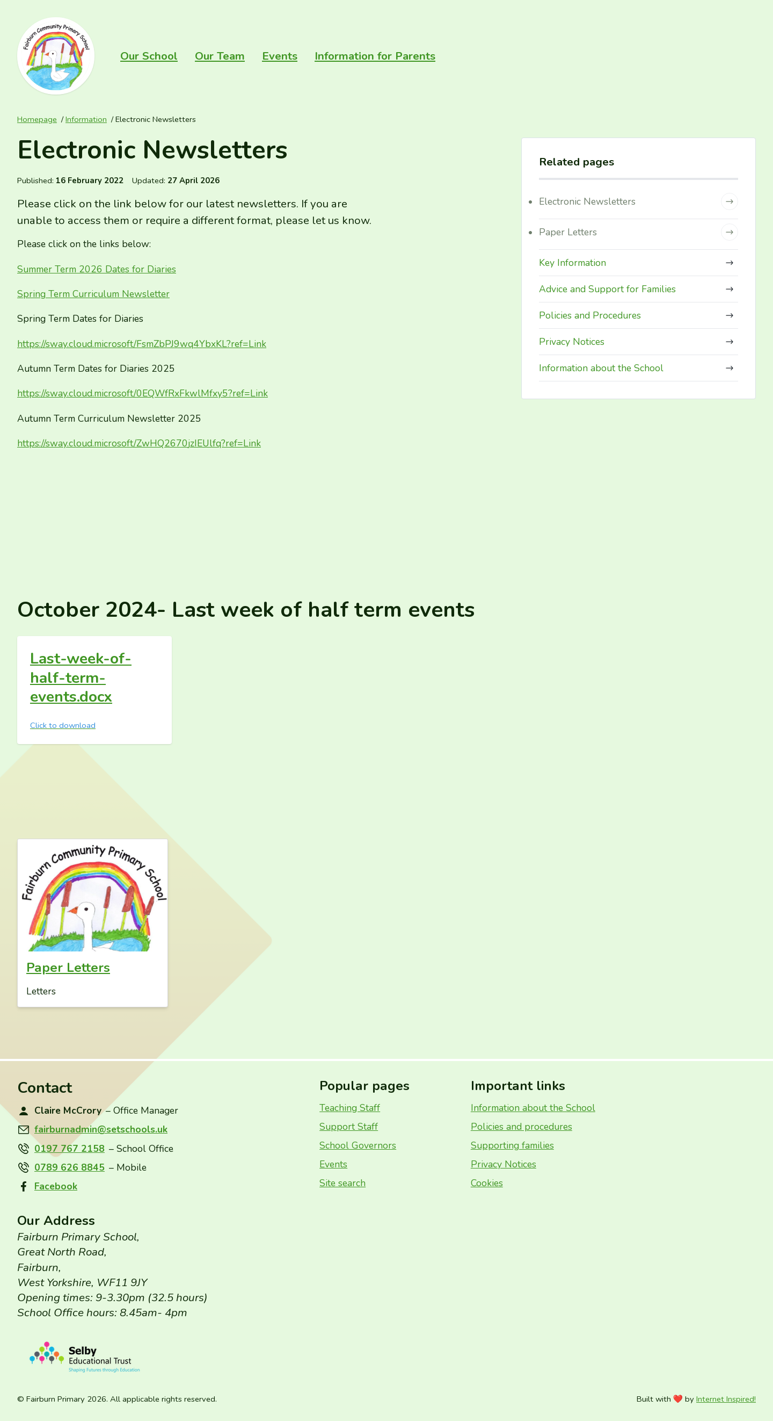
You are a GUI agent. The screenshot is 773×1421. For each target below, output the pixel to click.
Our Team (220, 55)
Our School (149, 55)
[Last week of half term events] (94, 690)
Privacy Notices (638, 341)
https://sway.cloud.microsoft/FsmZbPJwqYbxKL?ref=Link (141, 343)
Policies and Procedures (638, 315)
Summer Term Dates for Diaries (96, 269)
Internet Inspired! (726, 1399)
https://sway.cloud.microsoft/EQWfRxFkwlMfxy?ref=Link (142, 393)
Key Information (638, 262)
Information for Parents (375, 55)
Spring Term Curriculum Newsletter (93, 293)
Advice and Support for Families (638, 289)
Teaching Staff (349, 1107)
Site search (342, 1183)
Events (279, 55)
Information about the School (638, 368)
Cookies (487, 1183)
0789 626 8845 (69, 1167)
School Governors (357, 1145)
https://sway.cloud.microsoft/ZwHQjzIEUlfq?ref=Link (139, 443)
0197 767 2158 (69, 1148)
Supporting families (512, 1145)
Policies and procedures (521, 1126)
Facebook (55, 1186)
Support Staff (348, 1126)
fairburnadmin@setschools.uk (100, 1129)
